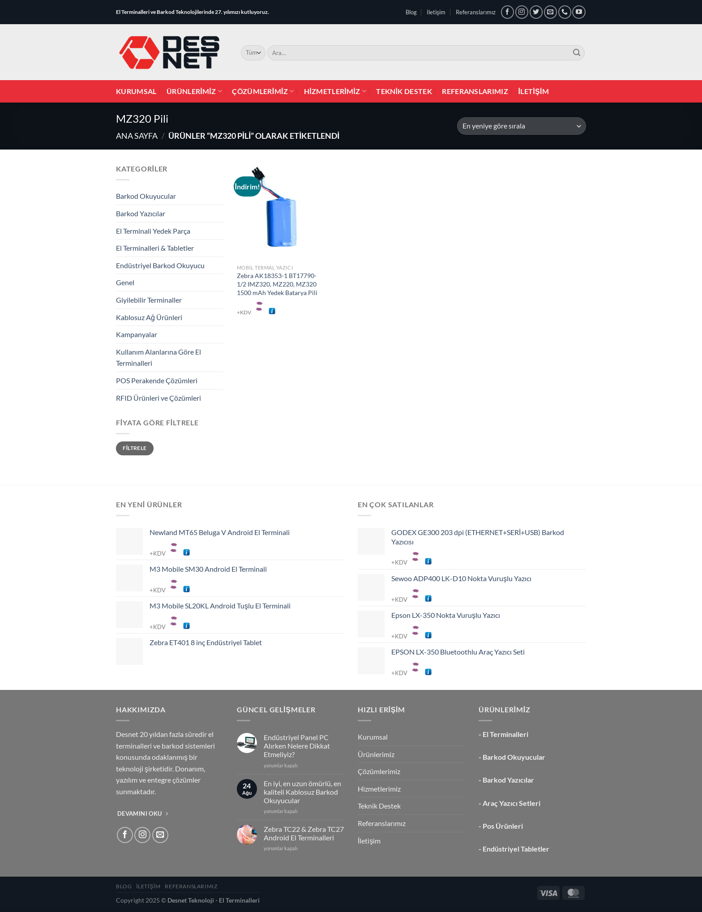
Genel (125, 282)
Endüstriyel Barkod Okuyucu (160, 265)
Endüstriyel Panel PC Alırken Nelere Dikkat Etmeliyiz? (297, 745)
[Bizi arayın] (564, 11)
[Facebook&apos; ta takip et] (507, 11)
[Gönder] (576, 52)
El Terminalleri (505, 734)
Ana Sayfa (137, 136)
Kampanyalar (136, 334)
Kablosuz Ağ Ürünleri (149, 317)
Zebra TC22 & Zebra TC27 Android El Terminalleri (304, 833)
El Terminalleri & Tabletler (155, 248)
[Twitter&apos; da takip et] (536, 11)
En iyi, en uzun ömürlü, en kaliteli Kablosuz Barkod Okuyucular (302, 792)
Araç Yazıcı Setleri (511, 803)
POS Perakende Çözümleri (156, 380)
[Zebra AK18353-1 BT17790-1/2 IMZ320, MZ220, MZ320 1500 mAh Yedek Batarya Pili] (277, 211)
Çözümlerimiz (263, 91)
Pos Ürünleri (503, 826)
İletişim (436, 12)
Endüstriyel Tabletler (516, 848)
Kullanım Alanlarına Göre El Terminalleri (158, 357)
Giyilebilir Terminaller (149, 299)
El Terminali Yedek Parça (153, 231)
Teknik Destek (404, 91)
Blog (411, 12)
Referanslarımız (476, 12)
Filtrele (134, 448)
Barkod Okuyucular (146, 196)
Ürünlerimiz (194, 91)
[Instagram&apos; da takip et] (521, 11)
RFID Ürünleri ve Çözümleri (158, 398)
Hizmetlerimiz (335, 91)
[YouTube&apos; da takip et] (578, 11)
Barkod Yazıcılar (140, 213)
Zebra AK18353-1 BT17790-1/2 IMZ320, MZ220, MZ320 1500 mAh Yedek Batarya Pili (277, 284)
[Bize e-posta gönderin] (550, 11)
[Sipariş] (521, 126)
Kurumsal (136, 91)
